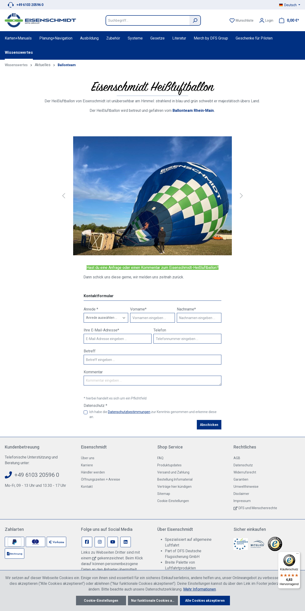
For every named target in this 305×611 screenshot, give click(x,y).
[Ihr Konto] (266, 20)
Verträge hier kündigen (174, 486)
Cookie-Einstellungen (173, 501)
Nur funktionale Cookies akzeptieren (154, 600)
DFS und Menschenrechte (258, 508)
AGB (237, 458)
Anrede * (91, 309)
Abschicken (209, 425)
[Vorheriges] (63, 196)
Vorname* (138, 309)
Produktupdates (169, 465)
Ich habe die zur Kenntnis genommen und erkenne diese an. (153, 414)
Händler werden (93, 472)
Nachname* (186, 309)
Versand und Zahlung (173, 472)
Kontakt (87, 486)
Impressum (242, 501)
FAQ (160, 458)
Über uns (87, 458)
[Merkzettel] (241, 20)
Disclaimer (241, 494)
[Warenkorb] (287, 20)
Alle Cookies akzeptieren (205, 600)
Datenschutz (243, 465)
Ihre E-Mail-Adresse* (101, 330)
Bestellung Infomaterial (175, 479)
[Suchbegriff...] (147, 20)
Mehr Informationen (199, 589)
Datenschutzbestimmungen (129, 412)
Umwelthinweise (246, 486)
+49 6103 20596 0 (29, 5)
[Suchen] (195, 20)
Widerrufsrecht (245, 472)
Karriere (87, 465)
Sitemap (163, 494)
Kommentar (93, 372)
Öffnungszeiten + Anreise (100, 479)
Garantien (241, 479)
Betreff (90, 351)
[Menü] (297, 554)
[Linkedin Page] (126, 542)
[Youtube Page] (113, 542)
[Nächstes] (241, 196)
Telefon (159, 330)
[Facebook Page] (87, 542)
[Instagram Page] (100, 542)
